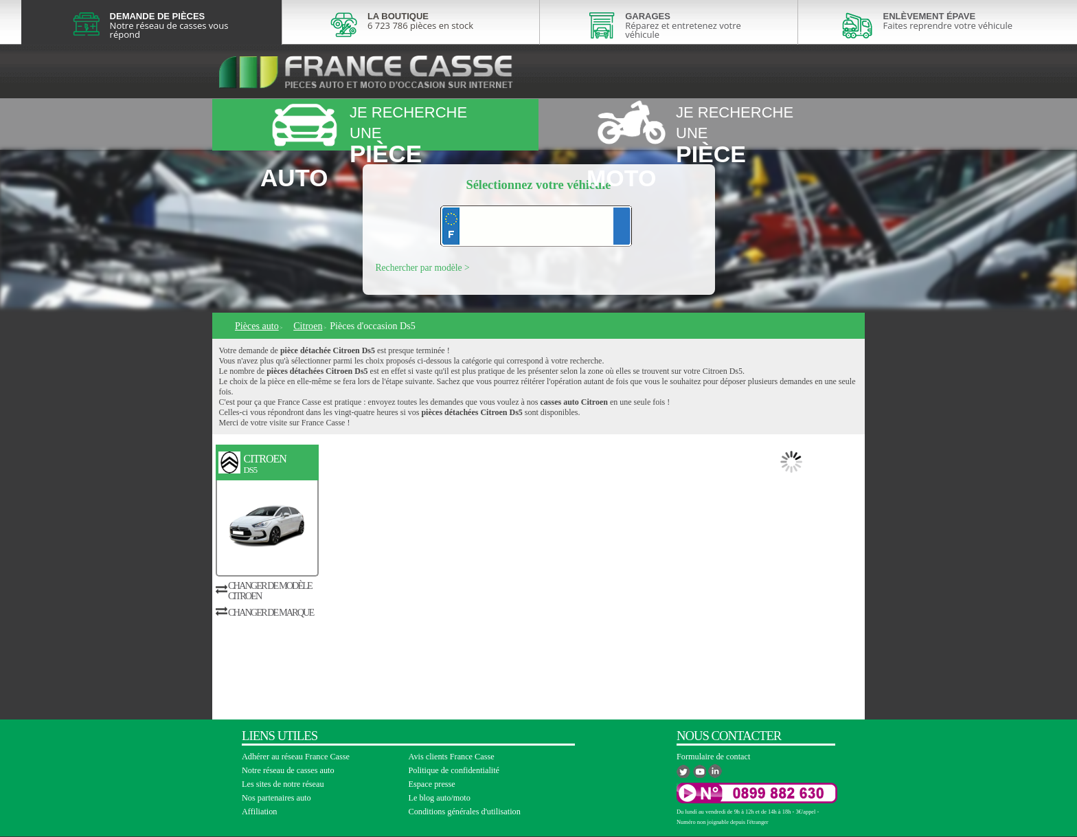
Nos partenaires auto (276, 798)
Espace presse (432, 784)
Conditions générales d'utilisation (465, 811)
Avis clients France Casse (452, 756)
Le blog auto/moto (440, 798)
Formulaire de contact (713, 756)
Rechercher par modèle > (423, 268)
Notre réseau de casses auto (288, 770)
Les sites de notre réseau (283, 784)
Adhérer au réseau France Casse (296, 756)
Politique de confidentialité (454, 770)
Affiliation (259, 811)
